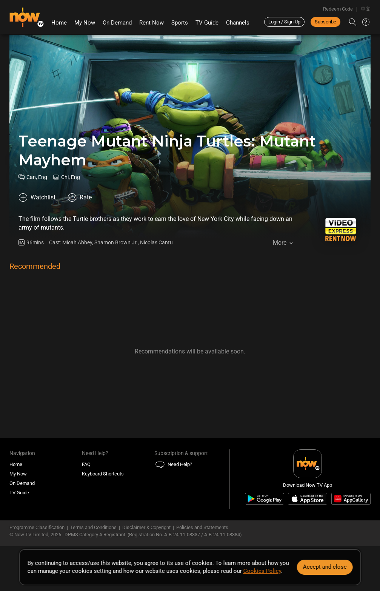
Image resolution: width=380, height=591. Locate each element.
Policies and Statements (202, 527)
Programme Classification (37, 527)
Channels (237, 22)
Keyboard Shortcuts (103, 474)
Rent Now (151, 22)
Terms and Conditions (93, 527)
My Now (84, 22)
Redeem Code (338, 9)
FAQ (86, 464)
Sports (179, 22)
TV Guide (206, 22)
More (279, 242)
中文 (366, 9)
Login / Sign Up (284, 22)
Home (59, 22)
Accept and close (325, 566)
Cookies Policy (262, 571)
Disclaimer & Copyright (146, 527)
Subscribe (325, 22)
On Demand (117, 22)
